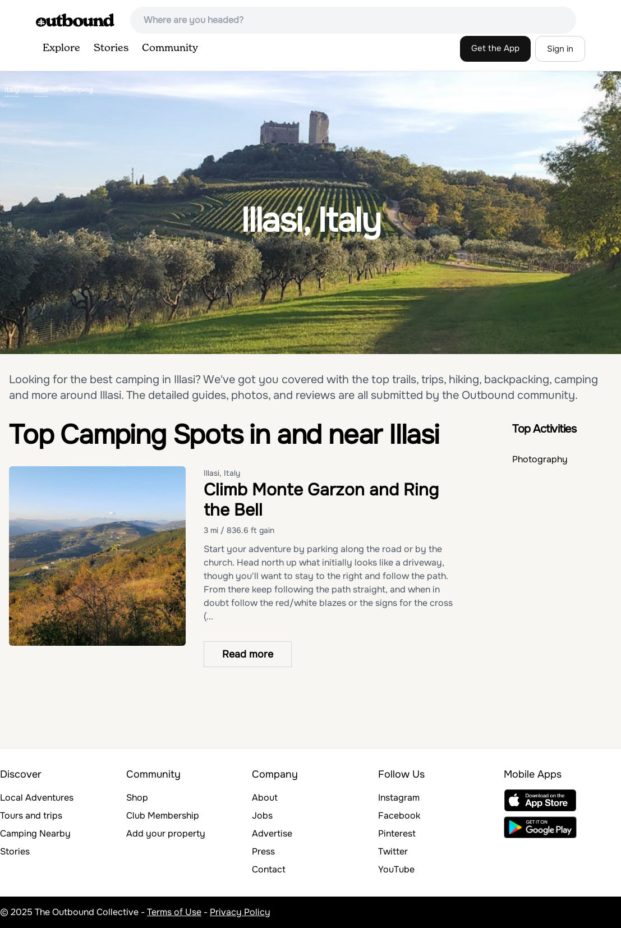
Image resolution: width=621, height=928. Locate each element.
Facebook (399, 815)
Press (263, 851)
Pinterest (397, 833)
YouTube (396, 869)
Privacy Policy (240, 912)
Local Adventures (36, 797)
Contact (269, 869)
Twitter (393, 851)
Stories (111, 48)
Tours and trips (31, 815)
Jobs (262, 815)
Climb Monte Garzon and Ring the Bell (321, 500)
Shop (137, 797)
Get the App (495, 48)
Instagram (399, 797)
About (265, 797)
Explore (61, 48)
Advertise (272, 833)
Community (170, 48)
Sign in (560, 48)
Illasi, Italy (222, 473)
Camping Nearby (35, 833)
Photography (540, 459)
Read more (247, 654)
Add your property (165, 833)
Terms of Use (174, 912)
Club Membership (162, 815)
